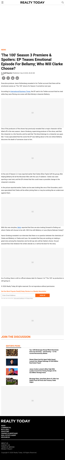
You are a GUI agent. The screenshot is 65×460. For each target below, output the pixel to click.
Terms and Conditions (19, 298)
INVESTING (5, 431)
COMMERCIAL (6, 428)
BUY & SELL (5, 429)
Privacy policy (6, 449)
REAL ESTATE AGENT (8, 435)
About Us (4, 443)
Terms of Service (7, 447)
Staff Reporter (8, 73)
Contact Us (5, 445)
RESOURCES (5, 437)
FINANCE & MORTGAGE (9, 433)
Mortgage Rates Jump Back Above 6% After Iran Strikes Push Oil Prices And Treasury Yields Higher (44, 380)
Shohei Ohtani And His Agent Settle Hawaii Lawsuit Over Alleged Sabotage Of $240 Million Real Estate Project (43, 361)
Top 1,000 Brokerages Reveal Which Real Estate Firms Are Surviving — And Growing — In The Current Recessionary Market (43, 351)
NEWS (3, 426)
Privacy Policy (29, 298)
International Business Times (20, 91)
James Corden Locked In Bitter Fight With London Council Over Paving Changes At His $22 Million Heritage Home (42, 370)
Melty (19, 227)
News (3, 50)
